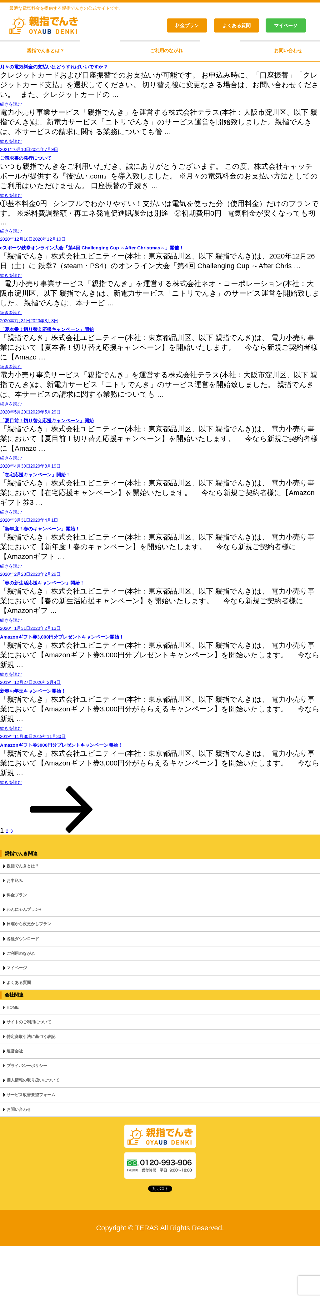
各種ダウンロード (23, 991)
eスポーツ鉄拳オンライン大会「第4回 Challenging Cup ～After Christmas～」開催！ (148, 259)
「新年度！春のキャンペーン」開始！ (64, 561)
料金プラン (187, 25)
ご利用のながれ (166, 50)
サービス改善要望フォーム (31, 1147)
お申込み (15, 933)
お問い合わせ (288, 50)
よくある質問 (236, 25)
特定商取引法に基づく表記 (31, 1089)
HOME (13, 1060)
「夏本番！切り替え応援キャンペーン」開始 (76, 347)
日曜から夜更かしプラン (29, 976)
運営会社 (15, 1103)
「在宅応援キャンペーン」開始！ (57, 502)
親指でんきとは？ (45, 50)
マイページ (286, 25)
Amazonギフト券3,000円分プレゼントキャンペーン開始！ (101, 678)
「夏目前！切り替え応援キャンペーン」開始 (76, 444)
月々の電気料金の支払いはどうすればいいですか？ (88, 66)
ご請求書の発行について (42, 163)
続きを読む (18, 105)
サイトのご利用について (29, 1074)
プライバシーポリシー (27, 1118)
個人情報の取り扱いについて (33, 1133)
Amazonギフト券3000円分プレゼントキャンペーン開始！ (100, 794)
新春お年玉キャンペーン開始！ (53, 736)
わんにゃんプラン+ (24, 962)
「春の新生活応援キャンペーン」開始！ (68, 619)
